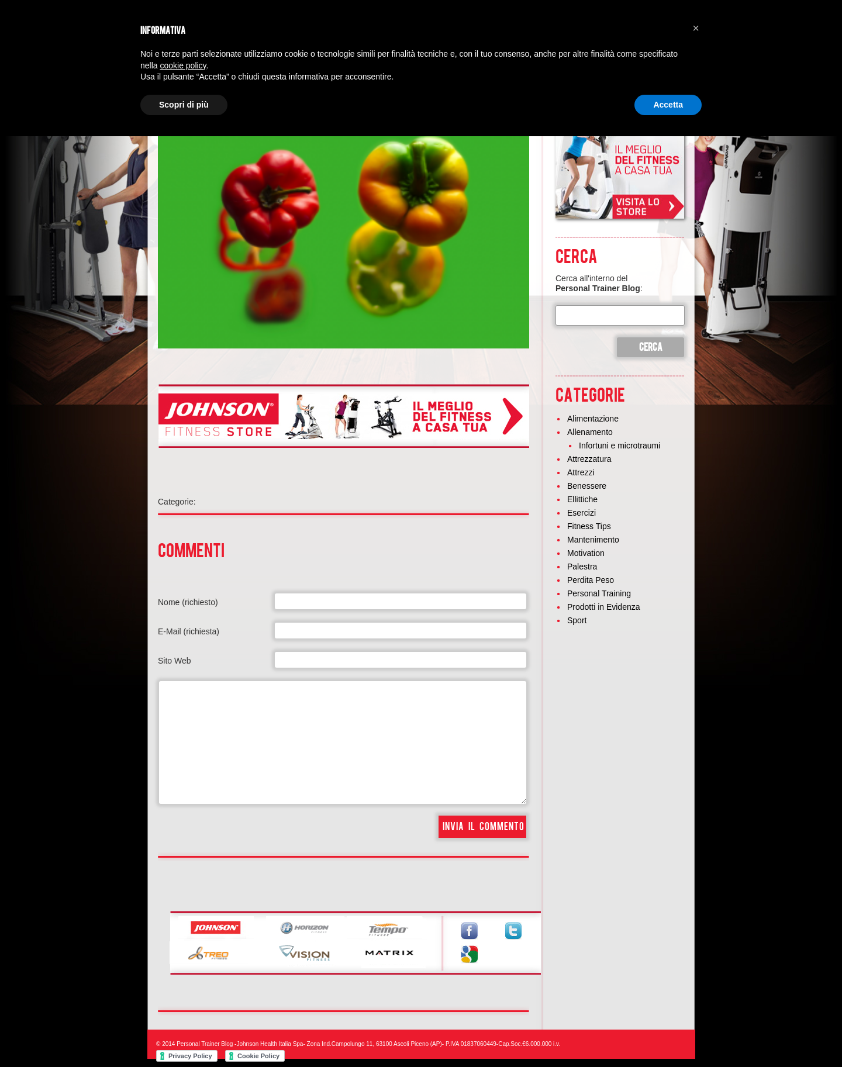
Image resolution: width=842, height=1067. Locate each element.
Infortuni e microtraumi (619, 445)
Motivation (586, 553)
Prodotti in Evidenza (603, 607)
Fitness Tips (589, 526)
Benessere (586, 486)
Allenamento (590, 432)
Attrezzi (581, 472)
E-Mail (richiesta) (188, 631)
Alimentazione (593, 418)
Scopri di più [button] (184, 104)
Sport (576, 620)
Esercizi (581, 512)
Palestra (582, 566)
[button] (695, 28)
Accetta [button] (668, 104)
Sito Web (174, 660)
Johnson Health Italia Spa (269, 1044)
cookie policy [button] (183, 65)
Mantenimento (593, 539)
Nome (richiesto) (188, 602)
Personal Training (599, 593)
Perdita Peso (590, 580)
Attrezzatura (589, 459)
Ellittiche (582, 499)
